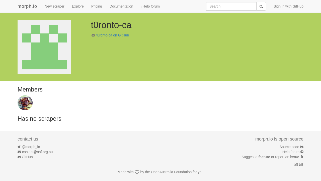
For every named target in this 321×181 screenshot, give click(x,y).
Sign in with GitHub (288, 6)
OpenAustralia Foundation (171, 172)
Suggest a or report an (271, 157)
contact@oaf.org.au (37, 152)
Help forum (150, 6)
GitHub (27, 157)
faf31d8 (298, 164)
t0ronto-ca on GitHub (112, 35)
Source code (289, 147)
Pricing (96, 6)
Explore (78, 6)
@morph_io (31, 147)
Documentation (121, 6)
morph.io (27, 6)
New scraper (54, 6)
